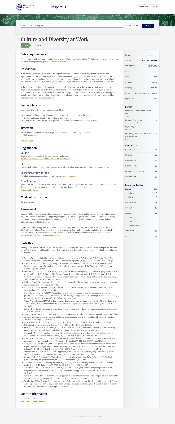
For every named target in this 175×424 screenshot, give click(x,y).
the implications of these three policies (45, 235)
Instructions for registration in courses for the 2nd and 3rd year (45, 159)
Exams (30, 141)
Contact (99, 416)
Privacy (90, 416)
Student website (79, 416)
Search (148, 25)
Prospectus (57, 7)
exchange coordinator (67, 176)
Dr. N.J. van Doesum (149, 60)
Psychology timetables (29, 135)
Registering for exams (29, 190)
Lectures (24, 141)
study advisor (63, 62)
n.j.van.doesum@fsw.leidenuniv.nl (34, 401)
